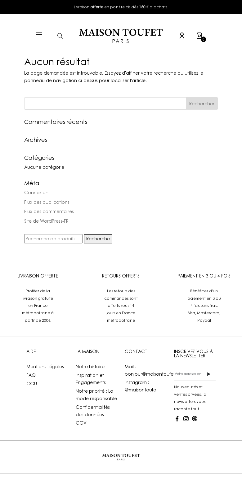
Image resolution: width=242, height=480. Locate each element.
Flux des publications (46, 202)
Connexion (36, 192)
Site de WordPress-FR (46, 221)
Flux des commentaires (49, 211)
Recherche (98, 238)
